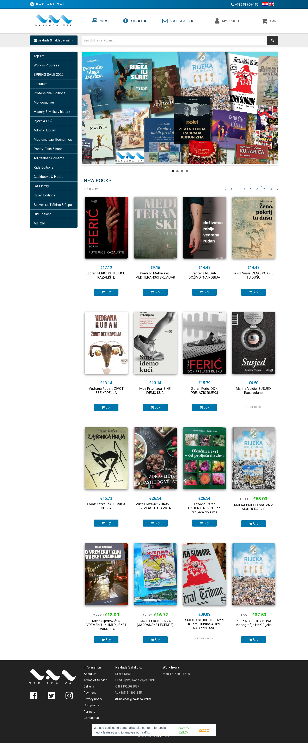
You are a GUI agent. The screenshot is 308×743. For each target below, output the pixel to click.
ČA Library (41, 186)
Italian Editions (44, 195)
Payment (90, 693)
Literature (41, 84)
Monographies (44, 102)
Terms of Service (95, 680)
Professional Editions (49, 93)
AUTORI (39, 223)
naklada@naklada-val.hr (54, 40)
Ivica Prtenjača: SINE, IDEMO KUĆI (155, 390)
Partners (89, 711)
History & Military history (52, 112)
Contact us (91, 718)
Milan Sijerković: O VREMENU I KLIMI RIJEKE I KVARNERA (106, 625)
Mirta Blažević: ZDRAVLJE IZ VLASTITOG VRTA (155, 506)
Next (277, 189)
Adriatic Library (45, 130)
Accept (204, 730)
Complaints (91, 705)
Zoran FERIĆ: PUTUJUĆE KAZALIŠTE (106, 275)
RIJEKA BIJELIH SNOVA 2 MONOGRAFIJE (253, 507)
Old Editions (42, 214)
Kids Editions (43, 167)
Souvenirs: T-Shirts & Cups (53, 205)
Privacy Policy (183, 730)
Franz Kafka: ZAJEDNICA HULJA (106, 506)
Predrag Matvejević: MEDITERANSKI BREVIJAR (155, 275)
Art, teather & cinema (49, 158)
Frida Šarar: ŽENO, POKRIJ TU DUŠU (253, 275)
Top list (39, 56)
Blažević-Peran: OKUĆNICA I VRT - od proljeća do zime (204, 508)
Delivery (89, 686)
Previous (225, 189)
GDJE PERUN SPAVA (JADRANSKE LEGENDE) (155, 623)
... (238, 189)
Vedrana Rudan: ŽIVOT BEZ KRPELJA (106, 390)
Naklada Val (50, 4)
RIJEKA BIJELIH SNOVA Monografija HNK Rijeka (253, 623)
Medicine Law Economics (53, 140)
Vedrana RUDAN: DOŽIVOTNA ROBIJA (204, 275)
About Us (90, 674)
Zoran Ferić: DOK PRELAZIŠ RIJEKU (204, 390)
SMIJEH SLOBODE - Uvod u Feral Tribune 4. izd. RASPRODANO (204, 624)
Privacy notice (93, 699)
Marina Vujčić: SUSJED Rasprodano (253, 390)
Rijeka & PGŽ (43, 121)
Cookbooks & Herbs (48, 177)
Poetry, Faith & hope (48, 149)
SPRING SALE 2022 (48, 75)
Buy (106, 292)
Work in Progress (46, 65)
